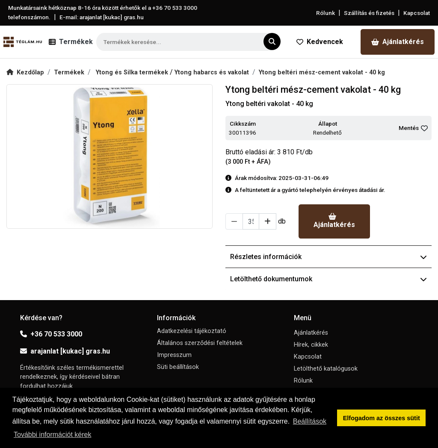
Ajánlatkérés (397, 42)
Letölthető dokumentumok (328, 279)
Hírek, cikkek (311, 344)
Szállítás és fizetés (369, 12)
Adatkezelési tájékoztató (191, 331)
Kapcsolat (416, 12)
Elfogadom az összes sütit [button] (381, 418)
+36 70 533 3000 (51, 334)
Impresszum (174, 355)
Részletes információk (328, 257)
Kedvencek (319, 42)
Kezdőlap (25, 72)
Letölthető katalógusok (326, 368)
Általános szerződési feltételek (200, 343)
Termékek (69, 72)
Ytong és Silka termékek (133, 72)
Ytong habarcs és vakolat (212, 72)
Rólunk (325, 12)
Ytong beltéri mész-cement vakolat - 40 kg (322, 72)
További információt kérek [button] (52, 434)
